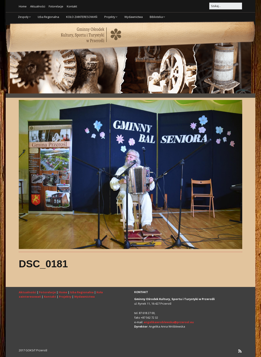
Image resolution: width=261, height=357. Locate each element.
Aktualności (37, 6)
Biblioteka (156, 17)
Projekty (109, 17)
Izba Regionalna (48, 17)
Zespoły (23, 17)
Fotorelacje (56, 6)
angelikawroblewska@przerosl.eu (169, 322)
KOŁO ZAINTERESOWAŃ (81, 17)
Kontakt (72, 6)
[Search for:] (225, 6)
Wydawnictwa (133, 17)
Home (23, 6)
